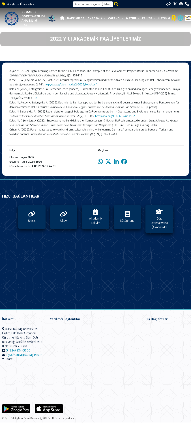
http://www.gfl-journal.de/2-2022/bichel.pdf (71, 84)
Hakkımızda (76, 18)
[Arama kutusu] (93, 4)
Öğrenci (114, 18)
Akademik (95, 18)
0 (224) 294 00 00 (18, 350)
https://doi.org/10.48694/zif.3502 (115, 116)
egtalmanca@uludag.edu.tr (24, 355)
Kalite (147, 18)
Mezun (131, 18)
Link (36, 98)
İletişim (164, 18)
